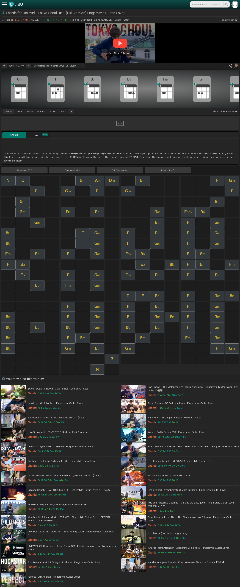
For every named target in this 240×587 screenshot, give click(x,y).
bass (63, 111)
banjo (52, 111)
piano (19, 111)
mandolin (41, 111)
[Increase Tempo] (28, 66)
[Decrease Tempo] (4, 66)
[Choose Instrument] (71, 111)
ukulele (30, 111)
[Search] (226, 4)
